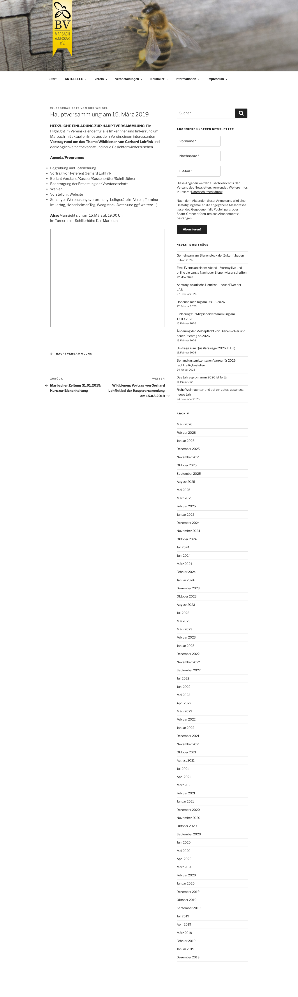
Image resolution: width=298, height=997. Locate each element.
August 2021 (186, 760)
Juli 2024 (183, 547)
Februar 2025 (186, 506)
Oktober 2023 (187, 596)
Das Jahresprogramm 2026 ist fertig (202, 377)
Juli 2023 (183, 613)
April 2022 (184, 703)
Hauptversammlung (74, 353)
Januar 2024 (185, 580)
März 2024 (184, 563)
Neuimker (159, 79)
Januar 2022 (185, 727)
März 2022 (184, 711)
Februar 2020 (186, 875)
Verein (101, 79)
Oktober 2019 (186, 900)
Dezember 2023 (188, 588)
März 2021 (184, 785)
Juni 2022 (183, 686)
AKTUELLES (76, 79)
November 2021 (188, 744)
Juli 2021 (183, 768)
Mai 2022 (183, 695)
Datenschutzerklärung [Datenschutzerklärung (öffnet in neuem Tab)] (206, 192)
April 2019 (184, 924)
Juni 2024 (183, 555)
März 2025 (184, 498)
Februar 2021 (186, 793)
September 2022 (189, 670)
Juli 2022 (183, 678)
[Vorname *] (198, 141)
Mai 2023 (183, 621)
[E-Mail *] (198, 171)
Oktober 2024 (187, 539)
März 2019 (184, 933)
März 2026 (184, 424)
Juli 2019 (183, 916)
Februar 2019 (186, 941)
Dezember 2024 (188, 522)
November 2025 (188, 457)
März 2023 (184, 629)
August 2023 (186, 604)
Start (52, 79)
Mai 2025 (183, 490)
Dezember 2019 (188, 892)
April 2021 (184, 777)
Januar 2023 (185, 645)
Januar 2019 (185, 949)
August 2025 (186, 481)
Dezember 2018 (188, 957)
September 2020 (189, 834)
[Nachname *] (198, 156)
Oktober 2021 (186, 752)
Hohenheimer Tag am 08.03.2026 (201, 302)
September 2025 (189, 473)
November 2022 (188, 662)
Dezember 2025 (188, 449)
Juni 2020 (184, 842)
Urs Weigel (98, 108)
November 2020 (188, 818)
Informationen (188, 79)
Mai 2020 (183, 851)
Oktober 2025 (187, 465)
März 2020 (184, 867)
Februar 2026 (186, 432)
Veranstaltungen (129, 79)
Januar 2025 (185, 514)
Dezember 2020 (188, 810)
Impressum (218, 79)
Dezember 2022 (188, 654)
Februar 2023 (186, 637)
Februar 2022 (186, 719)
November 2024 (188, 531)
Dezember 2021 (188, 736)
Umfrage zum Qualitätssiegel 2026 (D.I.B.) (206, 348)
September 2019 (189, 908)
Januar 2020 (186, 883)
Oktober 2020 (187, 826)
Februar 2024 (186, 572)
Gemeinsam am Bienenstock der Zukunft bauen (210, 255)
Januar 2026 (185, 440)
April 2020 (184, 859)
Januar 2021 (185, 801)
